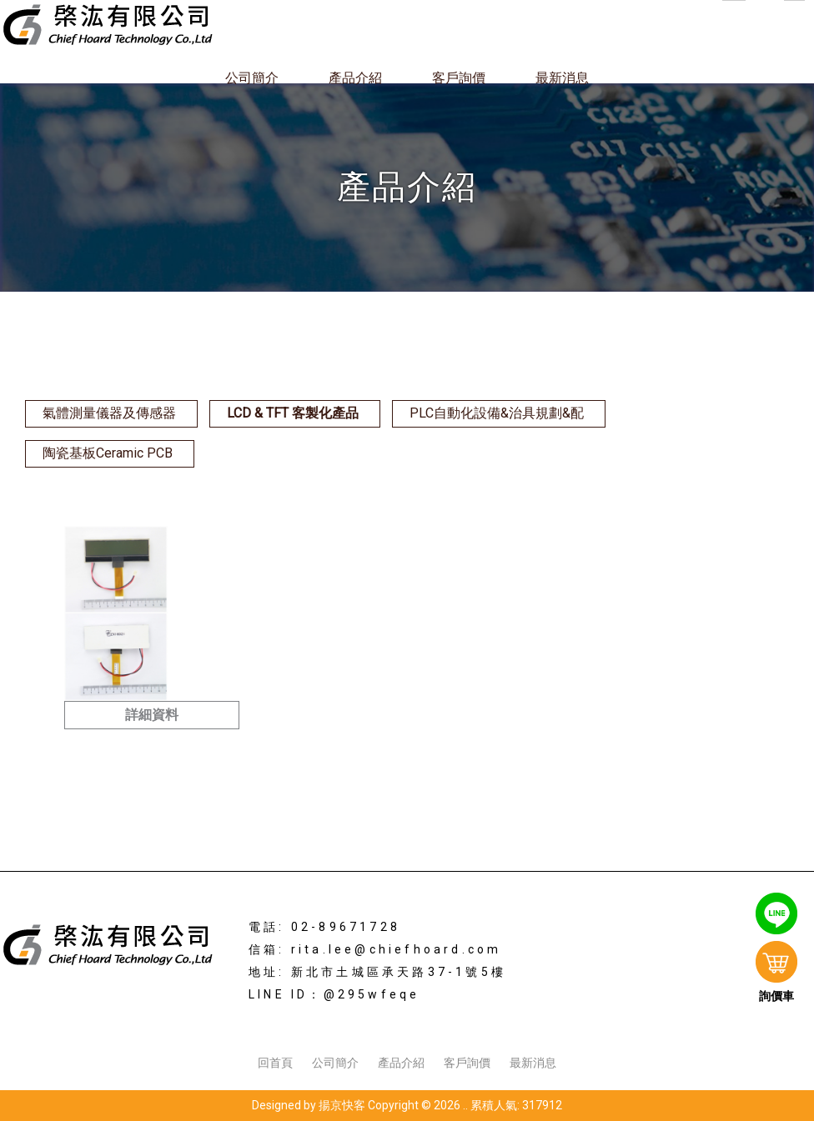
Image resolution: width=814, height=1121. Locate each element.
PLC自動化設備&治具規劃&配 (497, 413)
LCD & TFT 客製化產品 (293, 413)
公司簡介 (252, 78)
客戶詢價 (458, 78)
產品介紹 (355, 78)
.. (465, 1105)
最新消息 (562, 78)
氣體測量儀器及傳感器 (109, 413)
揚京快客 (342, 1105)
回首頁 (275, 1062)
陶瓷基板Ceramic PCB (108, 453)
